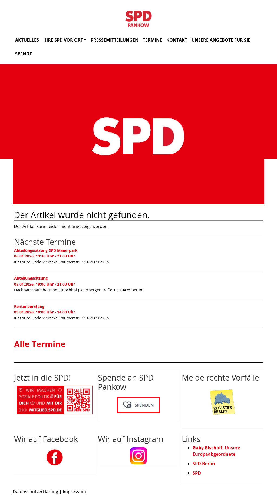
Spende (23, 54)
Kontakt (176, 40)
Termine (152, 40)
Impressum (74, 492)
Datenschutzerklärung (35, 492)
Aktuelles (27, 40)
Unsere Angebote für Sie (221, 40)
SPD (197, 473)
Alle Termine (39, 343)
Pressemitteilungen (114, 40)
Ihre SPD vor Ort (64, 40)
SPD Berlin (204, 464)
